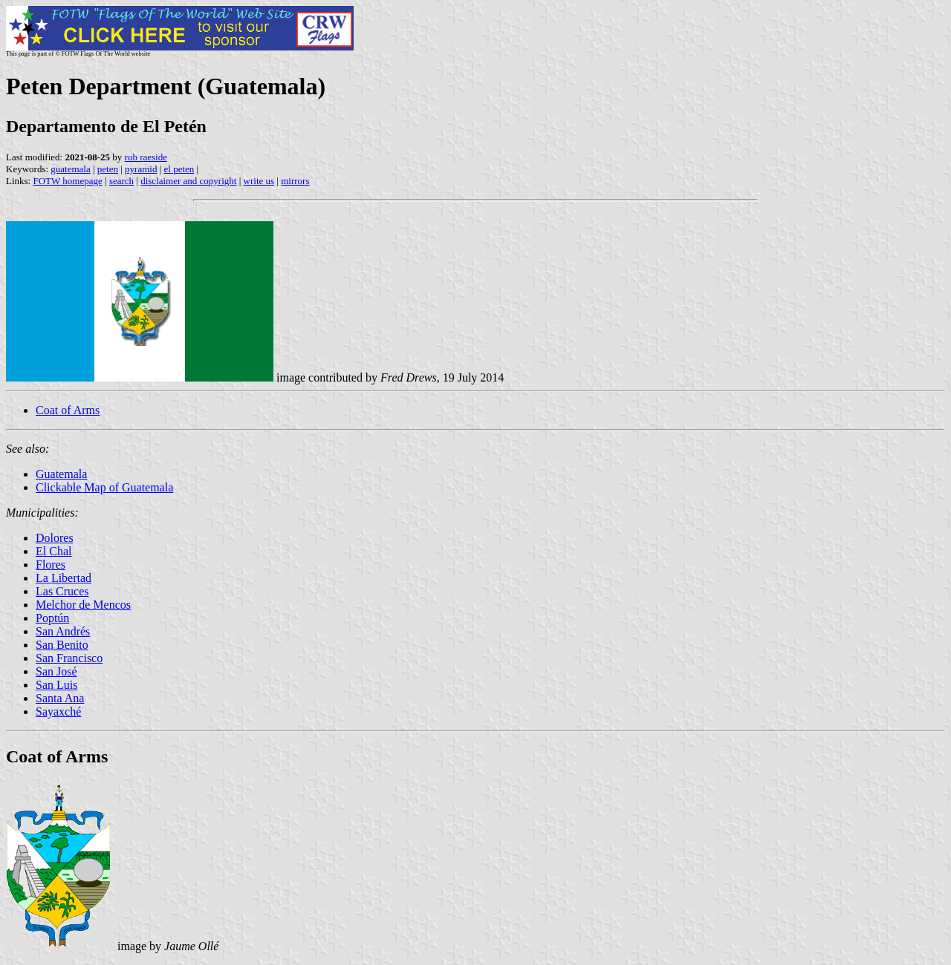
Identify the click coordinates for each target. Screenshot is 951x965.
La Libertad (63, 578)
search (121, 180)
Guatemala (61, 474)
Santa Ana (60, 698)
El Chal (53, 551)
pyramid (141, 168)
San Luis (56, 684)
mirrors (295, 180)
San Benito (62, 644)
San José (56, 671)
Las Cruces (62, 591)
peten (107, 168)
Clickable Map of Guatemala (104, 487)
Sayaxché (58, 711)
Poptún (52, 618)
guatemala (70, 168)
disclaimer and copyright (188, 180)
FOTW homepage (67, 180)
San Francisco (69, 658)
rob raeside (146, 157)
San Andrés (63, 631)
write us (259, 180)
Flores (50, 564)
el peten (179, 168)
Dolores (55, 537)
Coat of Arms (68, 410)
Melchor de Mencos (83, 604)
